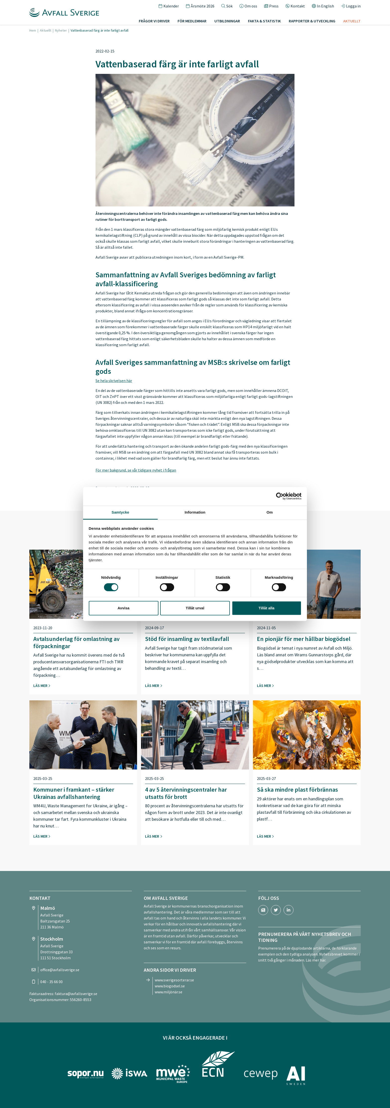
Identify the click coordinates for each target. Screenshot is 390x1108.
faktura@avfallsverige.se (76, 993)
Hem (32, 30)
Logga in (351, 5)
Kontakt (295, 5)
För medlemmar (192, 20)
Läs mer (41, 685)
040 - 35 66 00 (51, 981)
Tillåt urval (195, 608)
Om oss (248, 5)
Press (271, 5)
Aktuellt (352, 20)
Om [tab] (269, 512)
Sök (227, 5)
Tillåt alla (267, 608)
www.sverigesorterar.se (174, 979)
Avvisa (124, 608)
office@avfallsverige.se (59, 969)
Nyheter (61, 30)
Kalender (168, 5)
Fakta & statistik (264, 20)
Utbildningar (227, 20)
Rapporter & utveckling (312, 20)
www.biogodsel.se (170, 985)
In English (323, 5)
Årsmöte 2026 (200, 5)
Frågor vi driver (154, 20)
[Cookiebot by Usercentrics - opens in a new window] (279, 496)
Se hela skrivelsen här (114, 380)
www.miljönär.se (168, 991)
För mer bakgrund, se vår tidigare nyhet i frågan (136, 470)
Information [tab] (195, 512)
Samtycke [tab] (120, 512)
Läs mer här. (316, 960)
